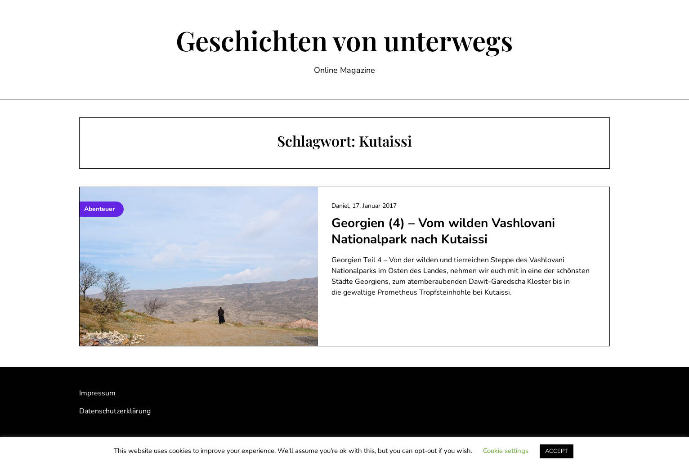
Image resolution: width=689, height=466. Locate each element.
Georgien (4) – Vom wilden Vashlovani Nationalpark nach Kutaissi (443, 231)
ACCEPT (556, 451)
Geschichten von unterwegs (344, 40)
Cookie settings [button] (505, 450)
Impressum (97, 393)
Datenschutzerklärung (115, 411)
